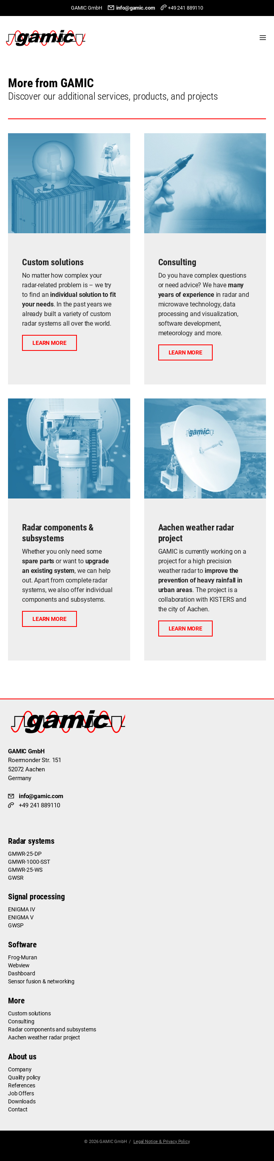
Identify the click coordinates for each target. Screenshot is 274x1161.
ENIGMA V (21, 917)
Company (20, 1069)
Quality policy (24, 1077)
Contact (18, 1109)
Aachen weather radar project (44, 1037)
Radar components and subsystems (52, 1029)
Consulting (21, 1021)
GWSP (15, 925)
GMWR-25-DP (25, 854)
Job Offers (21, 1093)
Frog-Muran (22, 957)
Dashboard (21, 973)
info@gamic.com (135, 8)
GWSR (15, 878)
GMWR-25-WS (25, 870)
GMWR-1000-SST (29, 862)
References (21, 1085)
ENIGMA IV (21, 909)
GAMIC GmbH (113, 1141)
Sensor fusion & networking (41, 981)
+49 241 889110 (185, 8)
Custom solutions (29, 1013)
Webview (19, 965)
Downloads (22, 1101)
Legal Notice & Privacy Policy (161, 1141)
